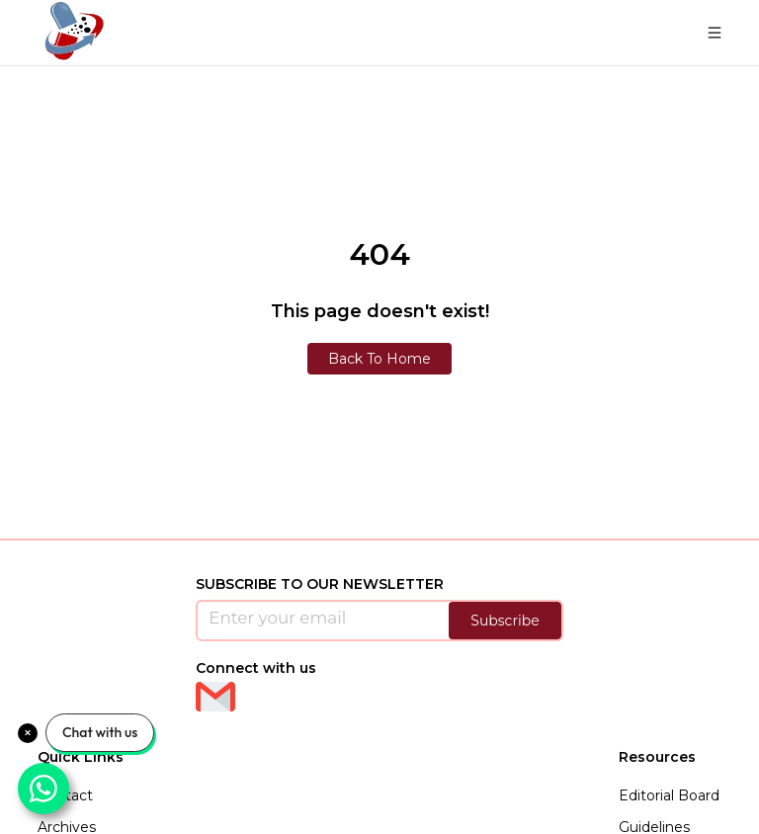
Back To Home (379, 359)
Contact (65, 795)
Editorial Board (669, 795)
